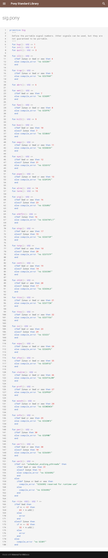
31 (4, 116)
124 (4, 383)
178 (4, 538)
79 (4, 254)
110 (4, 343)
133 (4, 409)
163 (4, 495)
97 (4, 306)
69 (4, 225)
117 (4, 363)
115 (4, 357)
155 (4, 472)
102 (4, 320)
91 (4, 288)
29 (4, 110)
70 (4, 228)
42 (4, 147)
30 (4, 113)
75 (4, 242)
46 (4, 159)
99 (4, 311)
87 (4, 277)
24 (4, 96)
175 (4, 530)
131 (4, 403)
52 (4, 176)
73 (4, 237)
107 (4, 334)
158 (4, 481)
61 (4, 202)
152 (4, 464)
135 (4, 415)
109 (4, 340)
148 (4, 452)
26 (4, 102)
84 (4, 268)
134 (4, 412)
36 (4, 130)
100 (4, 314)
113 (4, 352)
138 (4, 423)
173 (4, 524)
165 (4, 501)
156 (4, 475)
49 (4, 168)
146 (4, 446)
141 (4, 432)
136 (4, 418)
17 (4, 76)
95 (4, 300)
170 (4, 515)
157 (4, 478)
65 (4, 214)
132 (4, 406)
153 (4, 467)
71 (4, 231)
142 (4, 435)
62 (4, 205)
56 (4, 188)
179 (4, 541)
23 (4, 93)
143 (4, 438)
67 (4, 219)
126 (4, 389)
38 (4, 136)
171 (4, 518)
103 (4, 323)
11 (4, 58)
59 (4, 196)
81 (4, 260)
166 (4, 504)
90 (4, 286)
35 (4, 127)
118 (4, 366)
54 (4, 182)
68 (4, 222)
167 (4, 507)
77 (4, 248)
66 (4, 216)
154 (4, 469)
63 (4, 208)
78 (4, 251)
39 (4, 139)
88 (4, 280)
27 (4, 104)
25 (4, 99)
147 (4, 449)
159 (4, 484)
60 (4, 199)
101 (4, 317)
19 (4, 81)
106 (4, 331)
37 (4, 133)
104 (4, 326)
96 (4, 303)
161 (4, 490)
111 (4, 346)
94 (4, 297)
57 (4, 191)
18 (4, 79)
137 (4, 421)
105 (4, 329)
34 (4, 125)
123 (4, 380)
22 (4, 90)
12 (4, 61)
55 (4, 185)
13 (4, 64)
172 (4, 521)
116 (4, 360)
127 (4, 392)
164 (4, 498)
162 (4, 492)
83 (4, 265)
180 (4, 544)
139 (4, 426)
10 (4, 56)
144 (4, 441)
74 (4, 239)
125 (4, 386)
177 (4, 536)
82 (4, 263)
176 (4, 533)
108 (4, 337)
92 (4, 291)
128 (4, 395)
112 (4, 349)
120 (4, 372)
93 (4, 294)
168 (4, 510)
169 (4, 512)
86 (4, 274)
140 (4, 429)
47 (4, 162)
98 (4, 308)
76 (4, 245)
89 (4, 283)
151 (4, 461)
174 (4, 527)
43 (4, 150)
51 (4, 173)
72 (4, 234)
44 (4, 153)
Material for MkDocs (20, 554)
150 (4, 458)
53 (4, 179)
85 (4, 271)
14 (4, 67)
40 (4, 142)
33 (4, 122)
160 (4, 487)
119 (4, 369)
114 (4, 355)
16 (4, 73)
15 (4, 70)
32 (4, 119)
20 (4, 84)
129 (4, 398)
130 (4, 400)
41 (4, 145)
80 (4, 257)
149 (4, 455)
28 (4, 107)
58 (4, 194)
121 (4, 375)
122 (4, 377)
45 (4, 156)
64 (4, 211)
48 (4, 165)
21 (4, 87)
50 (4, 171)
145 (4, 444)
